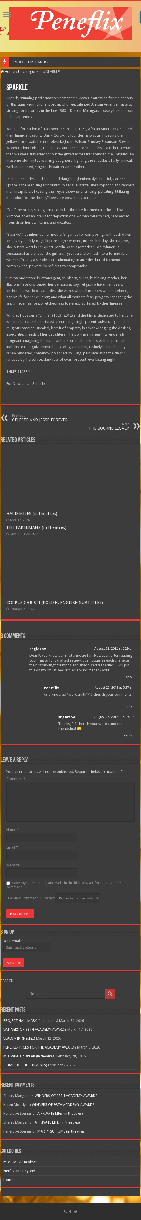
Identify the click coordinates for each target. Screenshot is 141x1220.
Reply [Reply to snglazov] (128, 677)
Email (12, 847)
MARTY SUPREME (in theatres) (61, 1131)
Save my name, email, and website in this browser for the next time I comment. (65, 885)
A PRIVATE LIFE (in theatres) (60, 1113)
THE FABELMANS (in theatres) (36, 527)
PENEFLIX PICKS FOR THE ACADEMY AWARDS (39, 1047)
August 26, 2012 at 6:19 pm (114, 717)
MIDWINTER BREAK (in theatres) (29, 1056)
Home (8, 71)
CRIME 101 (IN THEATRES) (25, 1065)
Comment (15, 779)
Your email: (12, 941)
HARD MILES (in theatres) (31, 513)
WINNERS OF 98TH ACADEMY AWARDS (34, 1029)
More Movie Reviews (20, 1162)
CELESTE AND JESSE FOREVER (41, 418)
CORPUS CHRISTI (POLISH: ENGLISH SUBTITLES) (54, 602)
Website (13, 865)
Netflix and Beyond (19, 1171)
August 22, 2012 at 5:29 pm (114, 648)
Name (12, 829)
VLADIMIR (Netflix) (19, 1038)
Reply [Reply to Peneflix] (128, 706)
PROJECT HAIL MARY (30, 62)
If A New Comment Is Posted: (53, 898)
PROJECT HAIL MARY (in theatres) (30, 1020)
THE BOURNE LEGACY (99, 426)
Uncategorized (30, 71)
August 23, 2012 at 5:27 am (115, 687)
